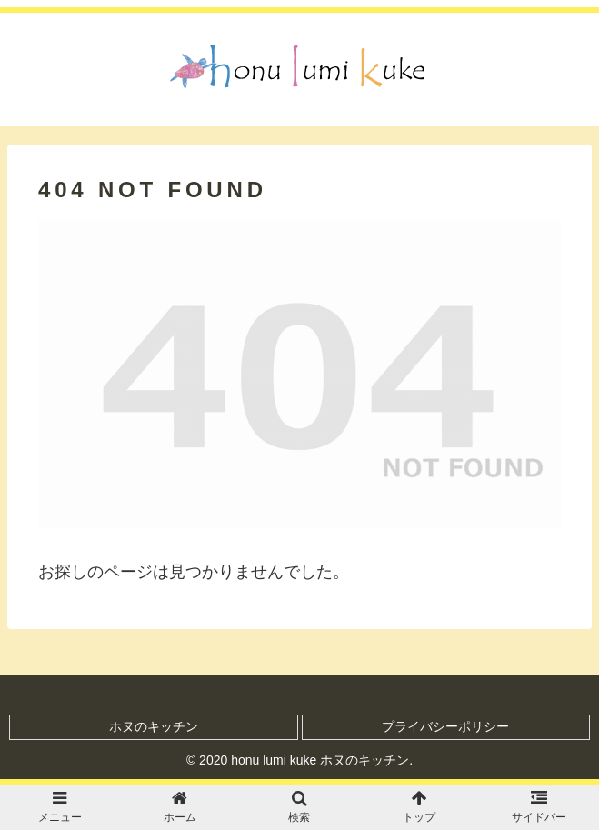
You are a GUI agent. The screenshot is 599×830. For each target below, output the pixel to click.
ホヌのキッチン (153, 726)
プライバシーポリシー (445, 726)
